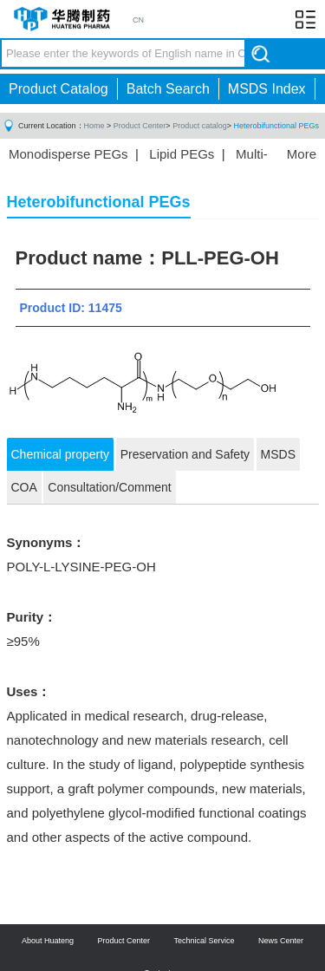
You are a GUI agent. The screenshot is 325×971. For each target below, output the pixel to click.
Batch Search (168, 88)
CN (138, 20)
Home (94, 125)
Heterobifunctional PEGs (276, 125)
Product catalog (199, 125)
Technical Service (204, 940)
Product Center (140, 125)
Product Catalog (58, 88)
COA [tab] (24, 487)
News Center (280, 940)
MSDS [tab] (278, 454)
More (301, 154)
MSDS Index (267, 88)
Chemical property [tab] (60, 454)
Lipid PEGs (181, 154)
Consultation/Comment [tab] (109, 487)
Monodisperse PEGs (68, 154)
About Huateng (48, 940)
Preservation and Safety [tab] (185, 454)
